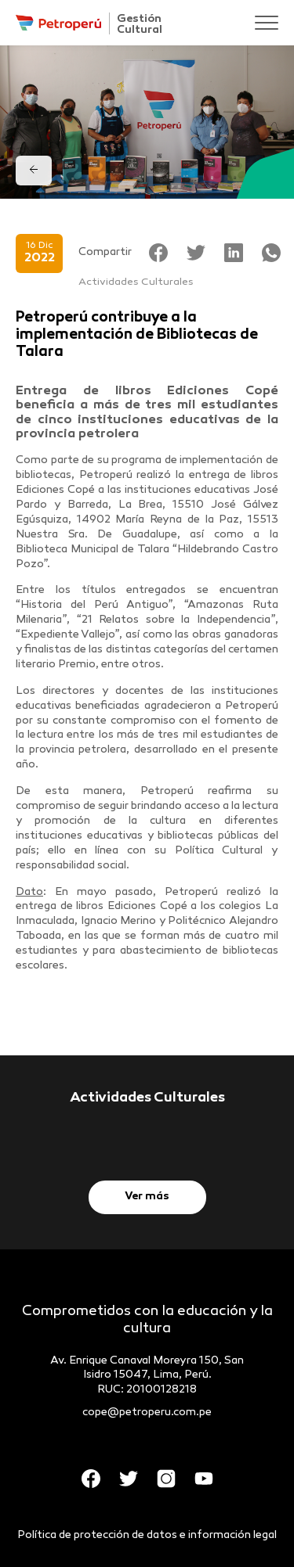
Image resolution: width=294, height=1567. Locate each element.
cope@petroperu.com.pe (147, 1412)
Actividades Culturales (136, 282)
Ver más (147, 1196)
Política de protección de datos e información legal (147, 1535)
